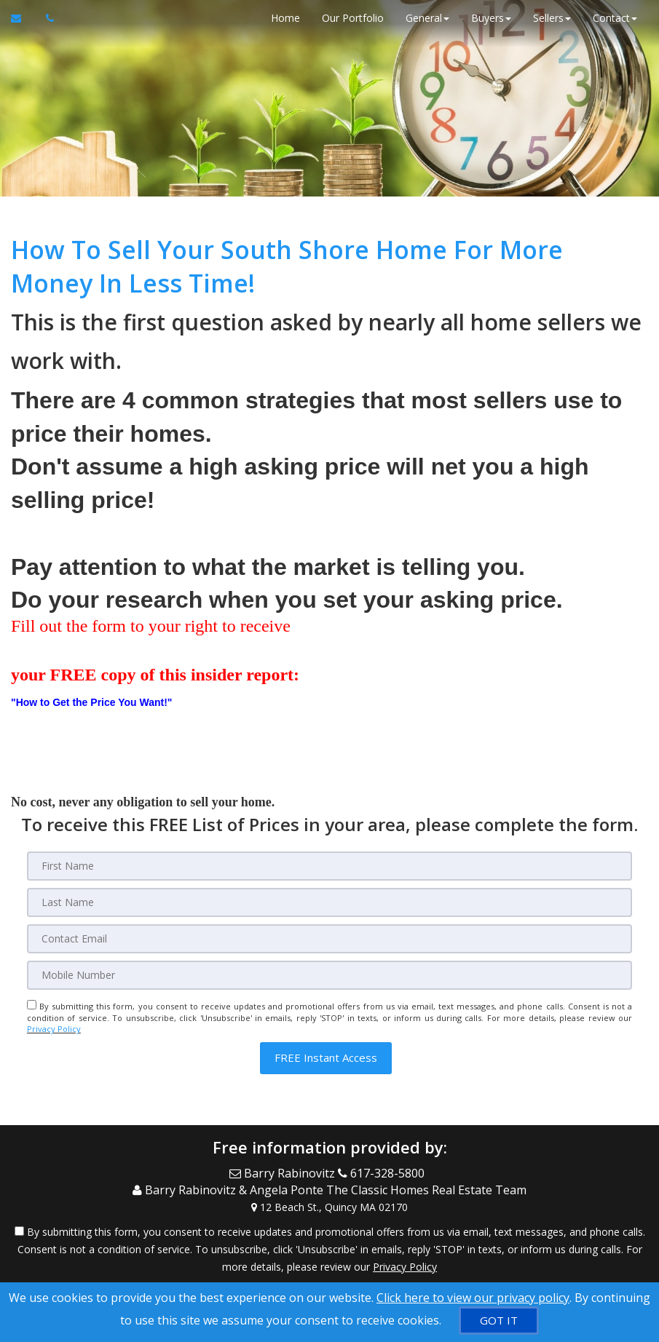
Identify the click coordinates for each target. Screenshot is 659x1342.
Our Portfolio (353, 18)
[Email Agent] (23, 18)
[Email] (329, 938)
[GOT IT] (499, 1320)
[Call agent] (46, 18)
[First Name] (329, 866)
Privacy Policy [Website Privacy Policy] (54, 1028)
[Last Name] (329, 902)
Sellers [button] (552, 18)
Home (285, 18)
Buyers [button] (491, 18)
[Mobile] (329, 975)
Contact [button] (615, 18)
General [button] (427, 18)
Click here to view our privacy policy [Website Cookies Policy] (472, 1298)
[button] (326, 1057)
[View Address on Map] (329, 1206)
